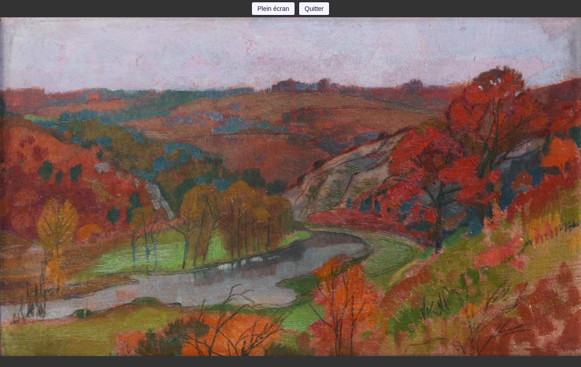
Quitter (314, 8)
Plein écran (273, 8)
